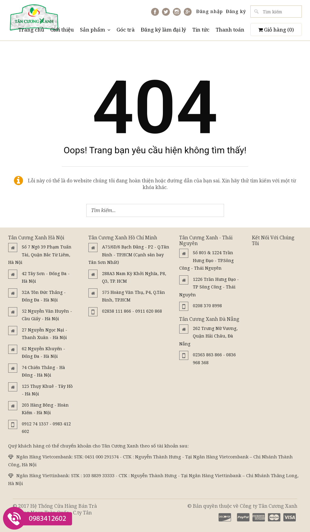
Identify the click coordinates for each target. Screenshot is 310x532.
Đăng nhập (209, 11)
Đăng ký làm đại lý (163, 29)
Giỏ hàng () (276, 29)
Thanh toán (230, 29)
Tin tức (200, 29)
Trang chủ (31, 29)
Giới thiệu (62, 29)
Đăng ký (236, 11)
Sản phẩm (95, 29)
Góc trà (126, 29)
